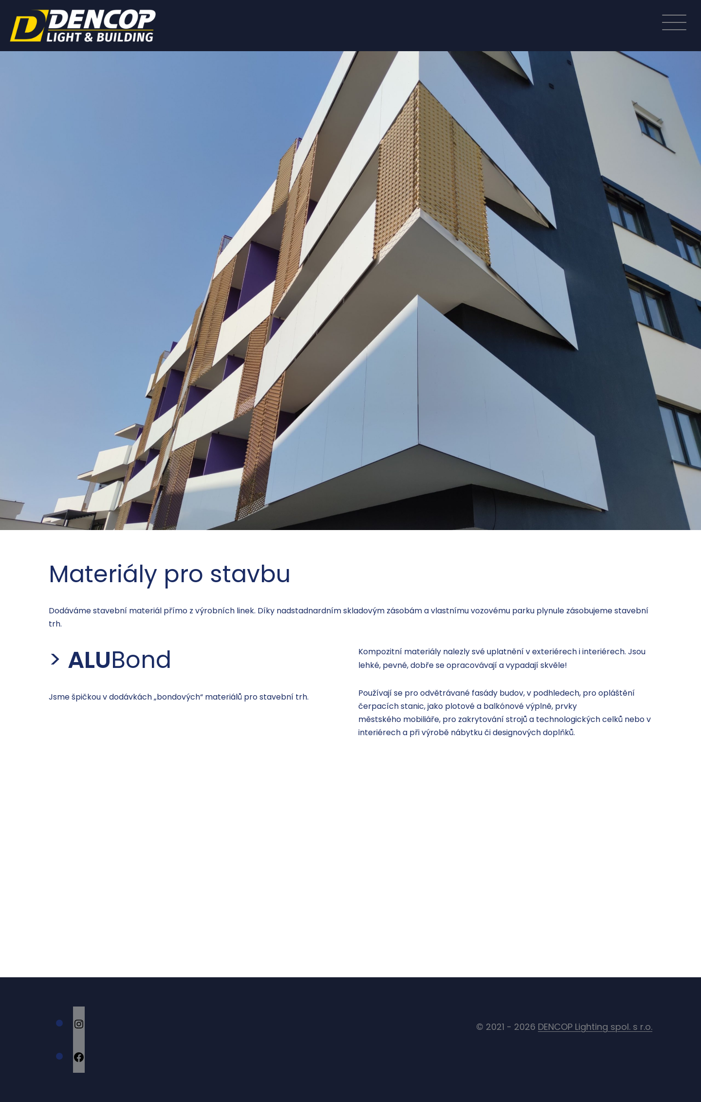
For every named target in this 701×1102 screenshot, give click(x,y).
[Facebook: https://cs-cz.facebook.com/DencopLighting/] (79, 1056)
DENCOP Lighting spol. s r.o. (595, 1027)
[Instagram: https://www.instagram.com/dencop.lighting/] (79, 1023)
